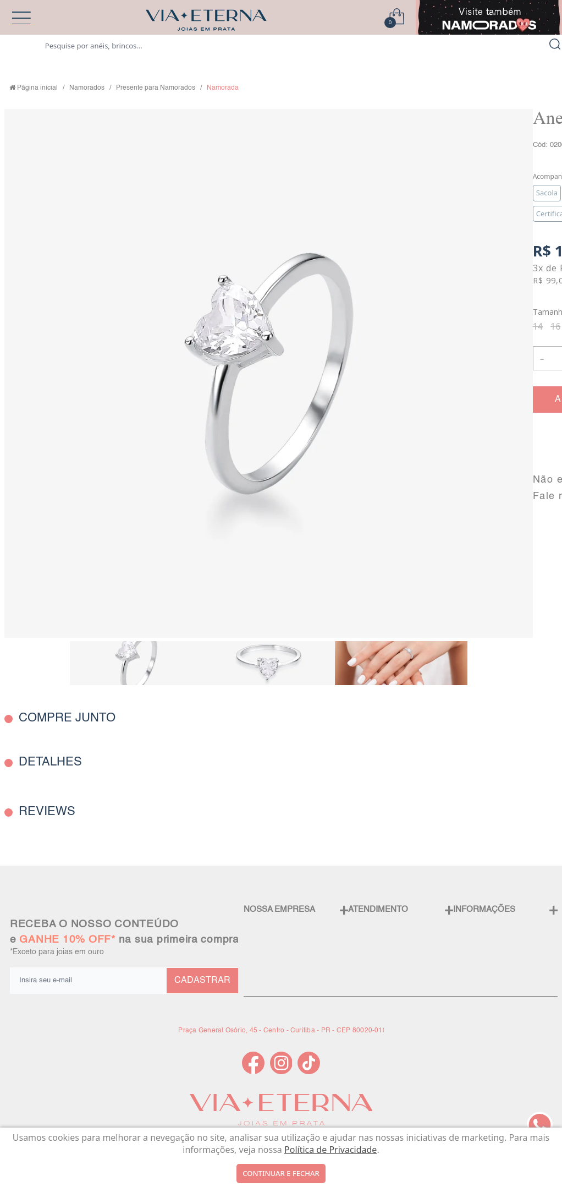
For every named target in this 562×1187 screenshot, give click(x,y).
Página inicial (37, 88)
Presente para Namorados (155, 88)
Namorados (86, 88)
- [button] (541, 358)
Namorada (223, 88)
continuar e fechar (281, 1173)
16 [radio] (555, 326)
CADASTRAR (202, 980)
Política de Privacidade (330, 1150)
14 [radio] (538, 326)
